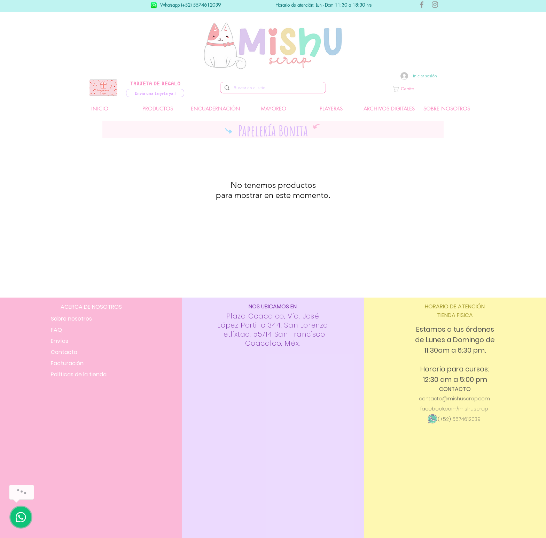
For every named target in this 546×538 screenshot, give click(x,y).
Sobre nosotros (71, 319)
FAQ (56, 330)
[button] (424, 89)
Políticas (79, 374)
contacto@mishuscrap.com (454, 398)
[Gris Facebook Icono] (422, 4)
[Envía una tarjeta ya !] (155, 93)
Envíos (59, 341)
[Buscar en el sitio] (272, 88)
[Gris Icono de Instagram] (435, 4)
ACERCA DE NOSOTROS (91, 307)
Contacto (64, 352)
